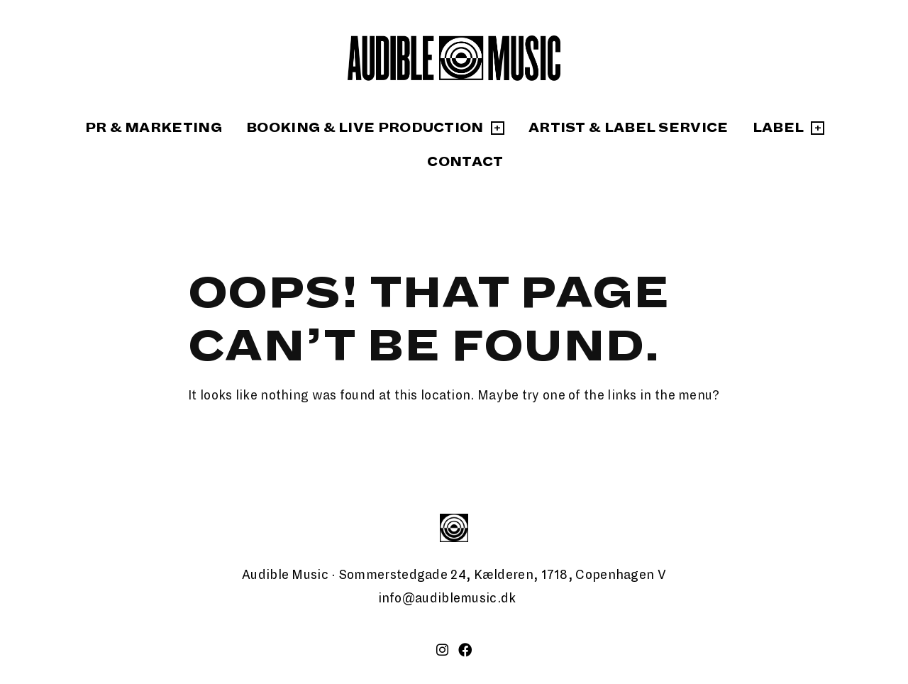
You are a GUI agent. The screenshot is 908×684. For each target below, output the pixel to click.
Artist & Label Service (628, 128)
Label (778, 128)
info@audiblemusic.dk (447, 598)
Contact (465, 162)
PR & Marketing (153, 128)
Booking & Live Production (365, 128)
